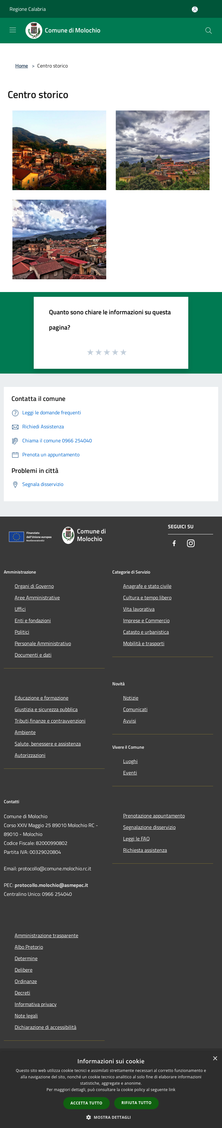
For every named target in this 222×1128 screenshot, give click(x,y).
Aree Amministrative (37, 597)
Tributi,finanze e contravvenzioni (50, 721)
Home (21, 65)
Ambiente (25, 732)
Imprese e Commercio (146, 620)
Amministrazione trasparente (46, 935)
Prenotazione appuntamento (154, 815)
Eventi (130, 772)
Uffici (20, 609)
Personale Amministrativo (43, 643)
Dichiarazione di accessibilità (45, 1027)
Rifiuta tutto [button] (136, 1102)
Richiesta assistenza (145, 850)
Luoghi (130, 761)
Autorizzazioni (30, 755)
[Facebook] (174, 544)
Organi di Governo (34, 586)
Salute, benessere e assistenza (48, 743)
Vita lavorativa (139, 609)
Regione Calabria (28, 9)
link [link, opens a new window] (172, 1089)
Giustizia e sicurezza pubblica (46, 709)
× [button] (214, 1058)
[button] (111, 1117)
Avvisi (129, 721)
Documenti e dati (33, 655)
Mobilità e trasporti (143, 643)
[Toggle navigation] (13, 30)
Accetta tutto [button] (86, 1103)
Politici (22, 632)
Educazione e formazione (41, 698)
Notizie (130, 698)
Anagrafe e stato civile (147, 586)
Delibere (23, 970)
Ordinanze (26, 981)
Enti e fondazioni (33, 620)
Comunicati (135, 709)
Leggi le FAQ (136, 838)
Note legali (26, 1015)
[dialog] (111, 1090)
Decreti (22, 992)
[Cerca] (208, 30)
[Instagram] (190, 544)
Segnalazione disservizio (149, 827)
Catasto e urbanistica (146, 632)
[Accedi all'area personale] (195, 9)
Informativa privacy (36, 1004)
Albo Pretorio (29, 947)
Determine (26, 958)
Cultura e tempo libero (147, 597)
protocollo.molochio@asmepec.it (51, 885)
